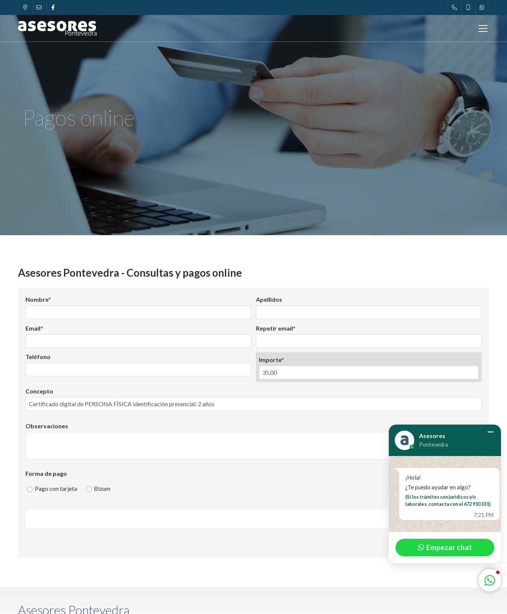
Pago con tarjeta (56, 488)
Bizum (102, 488)
